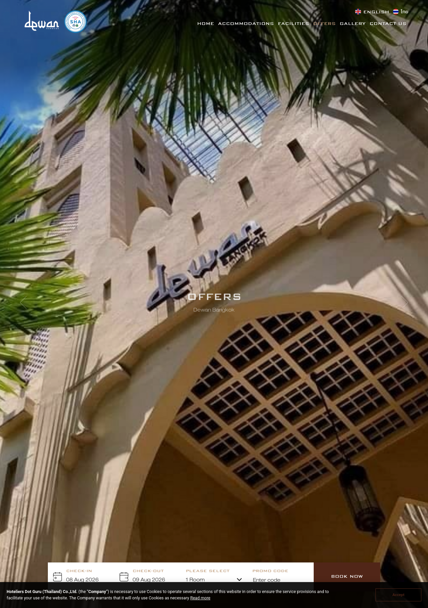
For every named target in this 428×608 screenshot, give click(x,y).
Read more (200, 597)
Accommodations (246, 24)
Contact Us (388, 24)
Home (205, 24)
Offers (324, 24)
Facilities (293, 24)
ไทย (404, 12)
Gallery (353, 24)
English (376, 12)
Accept (398, 594)
